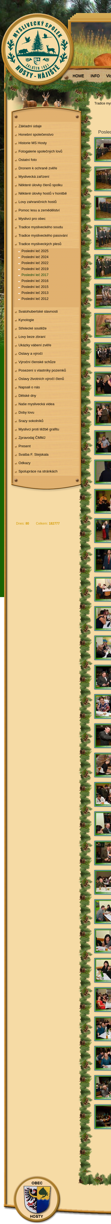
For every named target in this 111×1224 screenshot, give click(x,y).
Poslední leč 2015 (34, 287)
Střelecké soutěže (32, 328)
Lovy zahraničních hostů (37, 202)
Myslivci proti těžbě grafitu (38, 429)
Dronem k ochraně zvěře (37, 168)
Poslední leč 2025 (34, 251)
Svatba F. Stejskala (33, 454)
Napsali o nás (29, 387)
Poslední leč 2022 (34, 263)
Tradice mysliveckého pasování (43, 235)
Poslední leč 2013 (34, 293)
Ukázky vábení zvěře (34, 345)
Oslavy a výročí (30, 353)
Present (24, 446)
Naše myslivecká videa (36, 404)
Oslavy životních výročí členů (41, 379)
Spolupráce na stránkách (38, 471)
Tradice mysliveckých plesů (39, 244)
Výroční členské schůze (36, 362)
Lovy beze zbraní (31, 337)
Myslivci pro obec (32, 219)
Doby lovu (26, 412)
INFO (95, 76)
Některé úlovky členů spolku (40, 185)
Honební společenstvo (36, 134)
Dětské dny (27, 396)
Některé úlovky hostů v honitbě (42, 193)
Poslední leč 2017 (34, 275)
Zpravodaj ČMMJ (31, 438)
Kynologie (26, 320)
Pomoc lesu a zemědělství (39, 210)
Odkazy (24, 463)
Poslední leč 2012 (34, 299)
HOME (78, 76)
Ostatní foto (27, 160)
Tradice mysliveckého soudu (40, 227)
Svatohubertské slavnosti (38, 311)
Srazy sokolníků (31, 421)
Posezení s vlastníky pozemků (42, 370)
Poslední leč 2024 (34, 257)
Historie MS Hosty (32, 143)
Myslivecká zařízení (33, 177)
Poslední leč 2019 (34, 269)
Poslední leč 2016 (34, 281)
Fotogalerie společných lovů (40, 151)
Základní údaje (30, 126)
